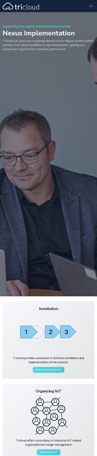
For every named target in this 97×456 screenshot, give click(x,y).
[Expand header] (92, 6)
